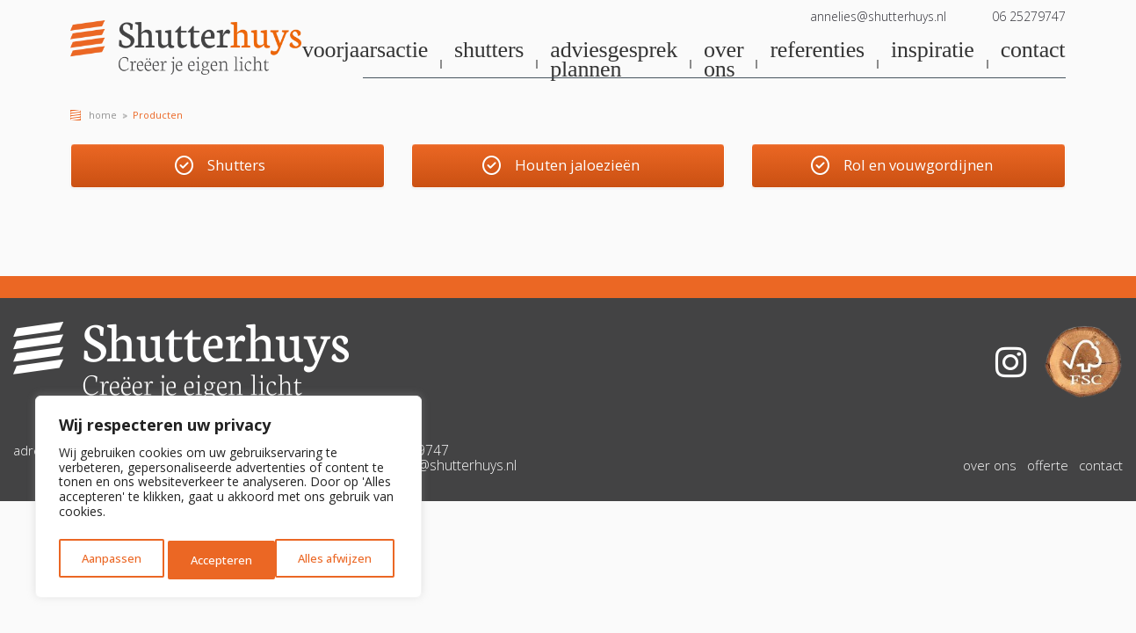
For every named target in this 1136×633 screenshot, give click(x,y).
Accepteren (345, 559)
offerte (1047, 476)
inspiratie (932, 51)
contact (1033, 51)
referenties (817, 51)
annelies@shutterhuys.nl (878, 17)
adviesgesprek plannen (613, 61)
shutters (489, 51)
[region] (228, 500)
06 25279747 (1029, 17)
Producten (158, 114)
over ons (723, 61)
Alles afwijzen (227, 559)
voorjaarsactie (365, 51)
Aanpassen (110, 559)
